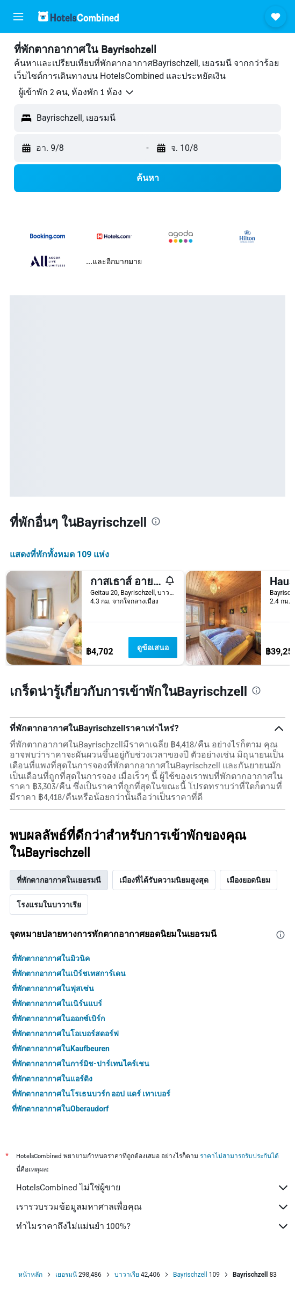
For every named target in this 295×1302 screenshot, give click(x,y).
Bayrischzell (190, 1274)
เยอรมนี (66, 1274)
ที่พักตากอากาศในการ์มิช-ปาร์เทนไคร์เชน (80, 1063)
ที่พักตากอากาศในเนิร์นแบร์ (57, 1003)
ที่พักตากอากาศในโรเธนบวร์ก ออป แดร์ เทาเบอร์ (91, 1093)
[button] (18, 16)
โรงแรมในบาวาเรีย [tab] (49, 904)
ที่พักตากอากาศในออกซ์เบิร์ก (58, 1018)
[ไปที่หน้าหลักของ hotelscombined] (78, 16)
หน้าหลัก (30, 1274)
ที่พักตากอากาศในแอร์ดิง (52, 1078)
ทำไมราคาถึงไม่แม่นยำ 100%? (153, 1226)
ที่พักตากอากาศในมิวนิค (51, 958)
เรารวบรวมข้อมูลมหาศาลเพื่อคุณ (153, 1207)
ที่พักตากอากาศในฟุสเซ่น (53, 988)
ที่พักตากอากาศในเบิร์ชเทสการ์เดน (69, 973)
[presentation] (156, 521)
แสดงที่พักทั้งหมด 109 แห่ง (60, 554)
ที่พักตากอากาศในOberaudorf (60, 1108)
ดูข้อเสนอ (153, 647)
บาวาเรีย (126, 1274)
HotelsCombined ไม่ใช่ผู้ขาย (153, 1187)
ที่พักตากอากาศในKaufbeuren (61, 1048)
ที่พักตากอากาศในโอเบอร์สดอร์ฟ (65, 1033)
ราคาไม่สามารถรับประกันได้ (239, 1156)
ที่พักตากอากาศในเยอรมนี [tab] (59, 880)
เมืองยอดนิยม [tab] (248, 880)
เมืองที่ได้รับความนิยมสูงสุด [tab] (163, 880)
